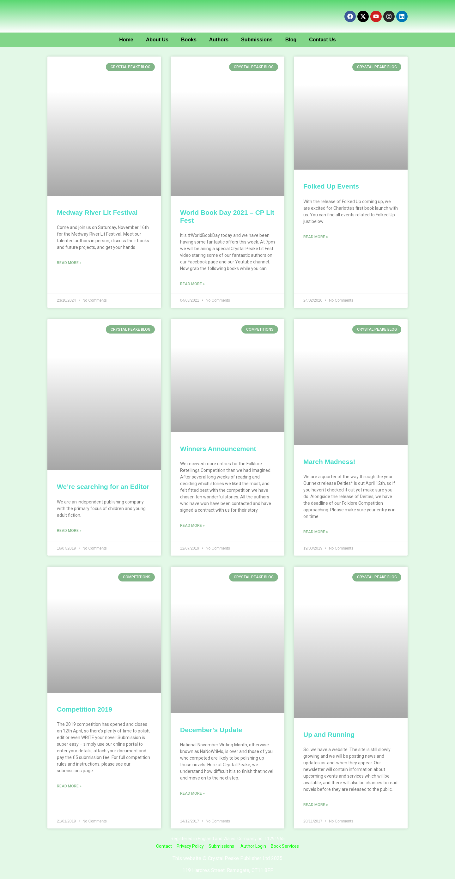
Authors (218, 39)
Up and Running (329, 734)
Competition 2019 (84, 709)
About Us (157, 39)
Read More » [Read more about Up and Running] (315, 805)
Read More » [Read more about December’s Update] (192, 793)
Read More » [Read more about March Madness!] (315, 532)
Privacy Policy (190, 846)
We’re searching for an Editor (103, 486)
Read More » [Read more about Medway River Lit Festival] (69, 263)
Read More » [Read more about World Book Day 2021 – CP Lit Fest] (192, 284)
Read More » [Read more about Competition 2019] (69, 786)
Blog (291, 39)
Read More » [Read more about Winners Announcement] (192, 525)
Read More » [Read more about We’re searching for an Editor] (69, 530)
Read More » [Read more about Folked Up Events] (315, 237)
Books (189, 39)
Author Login (253, 846)
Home (126, 39)
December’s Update (211, 729)
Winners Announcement (218, 448)
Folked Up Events (331, 186)
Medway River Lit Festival (97, 212)
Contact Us (322, 39)
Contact (164, 846)
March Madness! (329, 461)
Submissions (257, 39)
